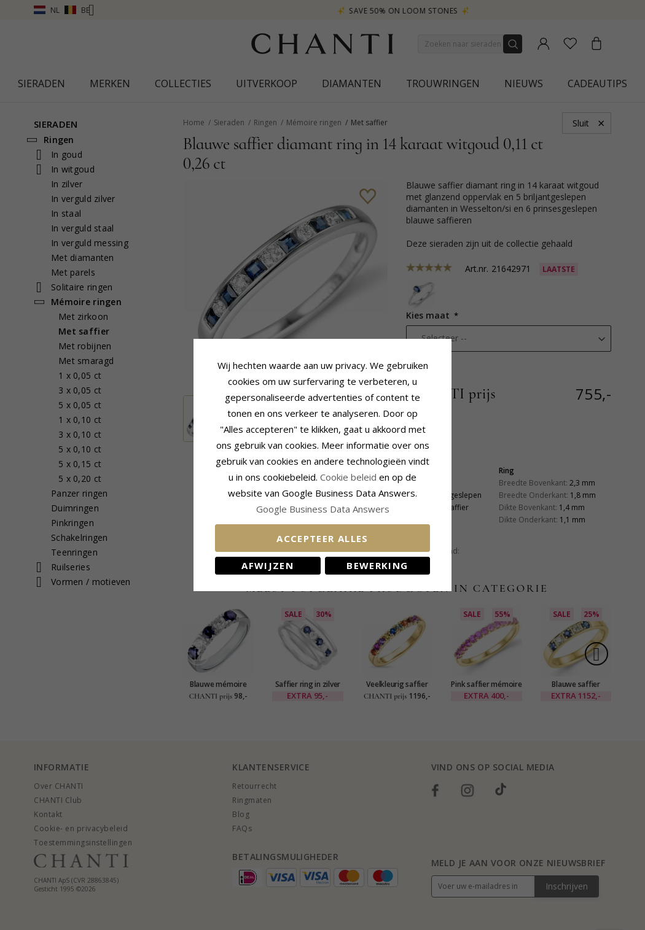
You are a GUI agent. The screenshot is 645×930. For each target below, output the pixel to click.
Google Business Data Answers (322, 509)
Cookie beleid (349, 477)
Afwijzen (267, 565)
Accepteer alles (322, 538)
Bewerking (377, 565)
